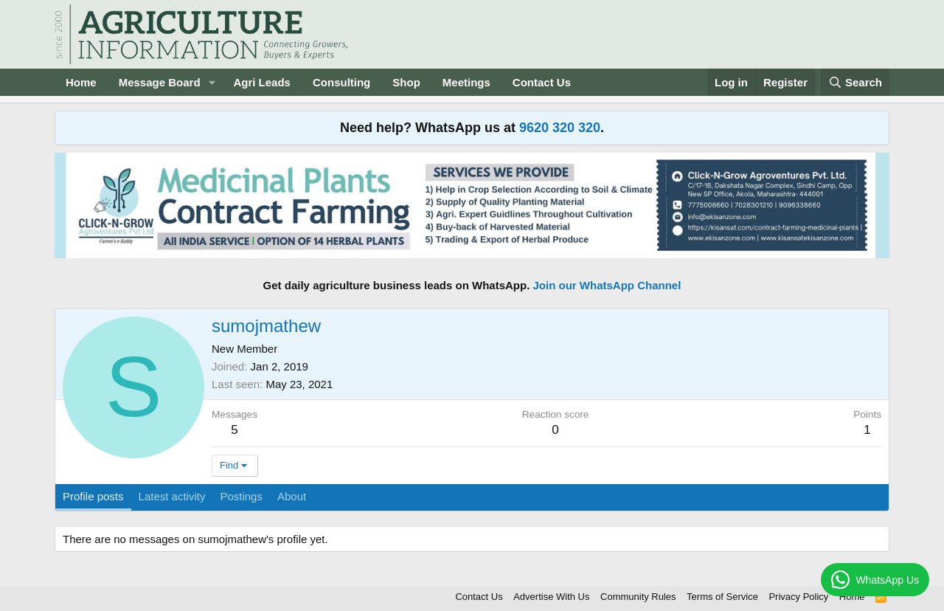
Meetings (466, 82)
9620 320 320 (559, 127)
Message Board (160, 82)
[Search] (855, 82)
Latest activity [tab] (172, 496)
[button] (211, 82)
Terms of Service (722, 596)
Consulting (341, 82)
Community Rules (638, 596)
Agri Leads (262, 82)
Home (81, 82)
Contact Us (542, 82)
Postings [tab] (241, 496)
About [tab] (291, 496)
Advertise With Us (551, 596)
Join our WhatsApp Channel (607, 285)
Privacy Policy (798, 596)
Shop (406, 82)
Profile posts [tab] (93, 496)
